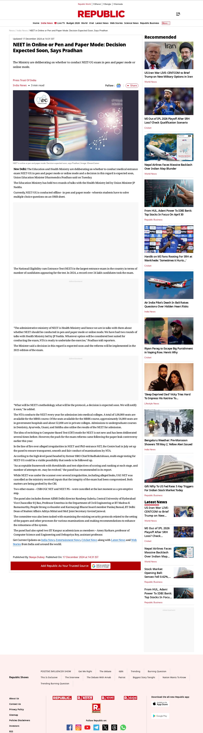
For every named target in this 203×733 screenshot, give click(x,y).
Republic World (84, 4)
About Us (14, 698)
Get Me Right (85, 671)
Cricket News (89, 540)
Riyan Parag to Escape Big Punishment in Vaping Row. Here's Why (168, 350)
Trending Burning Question (55, 683)
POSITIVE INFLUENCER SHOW (56, 671)
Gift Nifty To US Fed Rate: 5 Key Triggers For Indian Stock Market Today (168, 488)
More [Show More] (166, 23)
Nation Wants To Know (174, 677)
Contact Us (15, 704)
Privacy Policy (16, 709)
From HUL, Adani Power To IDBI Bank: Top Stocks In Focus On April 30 (168, 213)
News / (12, 31)
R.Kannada (118, 4)
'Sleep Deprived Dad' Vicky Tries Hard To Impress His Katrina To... (167, 396)
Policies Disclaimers (19, 720)
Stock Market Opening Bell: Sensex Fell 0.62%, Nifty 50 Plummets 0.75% (156, 577)
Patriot (122, 677)
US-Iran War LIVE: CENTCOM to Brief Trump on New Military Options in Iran (168, 75)
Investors (14, 726)
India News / (23, 31)
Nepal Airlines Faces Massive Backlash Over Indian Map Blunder (168, 167)
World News (150, 82)
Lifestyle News (151, 404)
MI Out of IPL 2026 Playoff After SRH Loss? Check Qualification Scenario (167, 121)
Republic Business (153, 220)
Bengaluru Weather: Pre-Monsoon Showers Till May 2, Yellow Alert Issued (168, 442)
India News (20, 85)
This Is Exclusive (49, 677)
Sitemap (13, 715)
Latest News (118, 540)
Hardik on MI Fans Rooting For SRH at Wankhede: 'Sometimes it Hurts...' (168, 258)
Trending (135, 671)
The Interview (72, 677)
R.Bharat (97, 4)
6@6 (121, 671)
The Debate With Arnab (99, 677)
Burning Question (157, 671)
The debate (105, 671)
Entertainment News (68, 540)
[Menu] (176, 14)
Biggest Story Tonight (144, 677)
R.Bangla (107, 4)
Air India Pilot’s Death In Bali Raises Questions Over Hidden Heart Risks (166, 305)
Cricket (147, 128)
